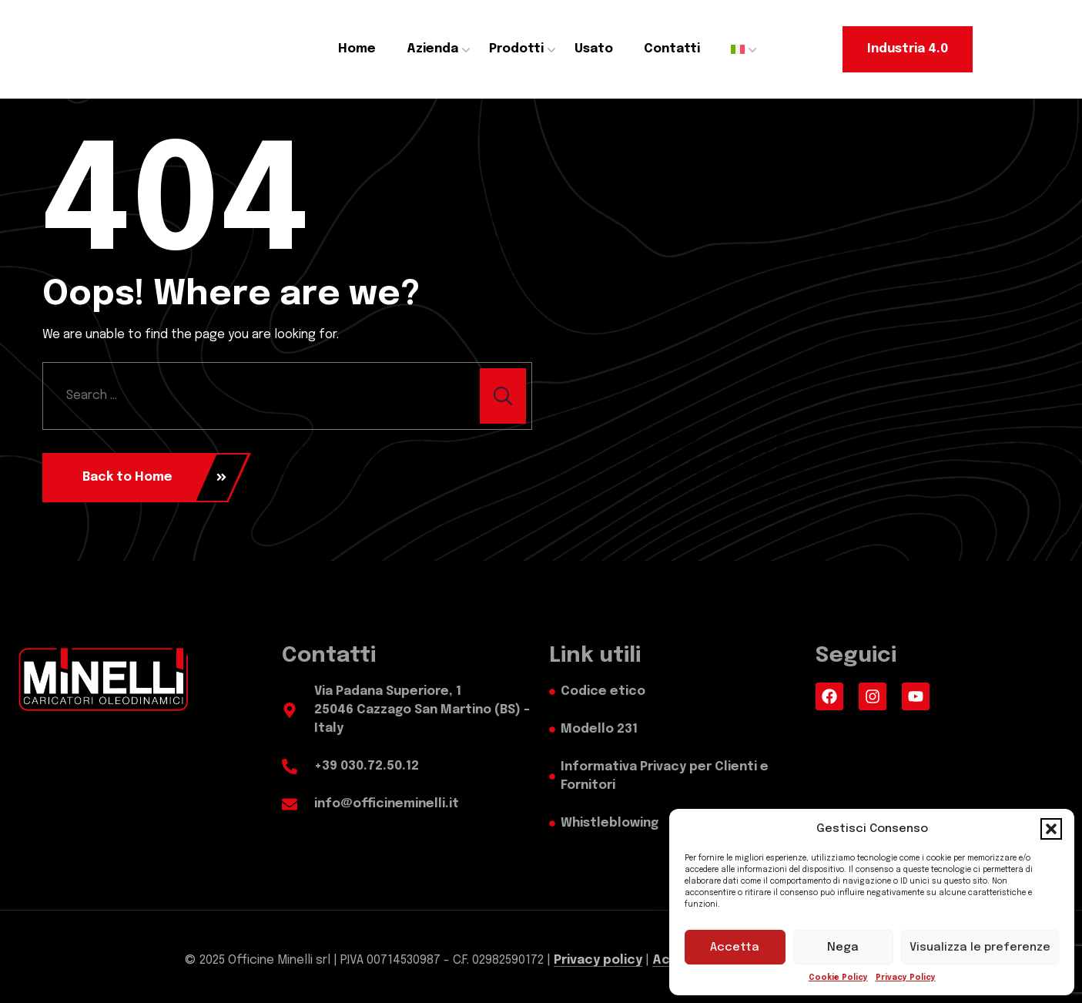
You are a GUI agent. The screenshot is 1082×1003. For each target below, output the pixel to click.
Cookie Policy (838, 977)
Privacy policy (598, 960)
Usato (593, 48)
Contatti (672, 48)
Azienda (432, 48)
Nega (843, 947)
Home (357, 48)
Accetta (734, 947)
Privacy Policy (906, 977)
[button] (1051, 829)
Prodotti (516, 48)
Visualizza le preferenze (979, 947)
